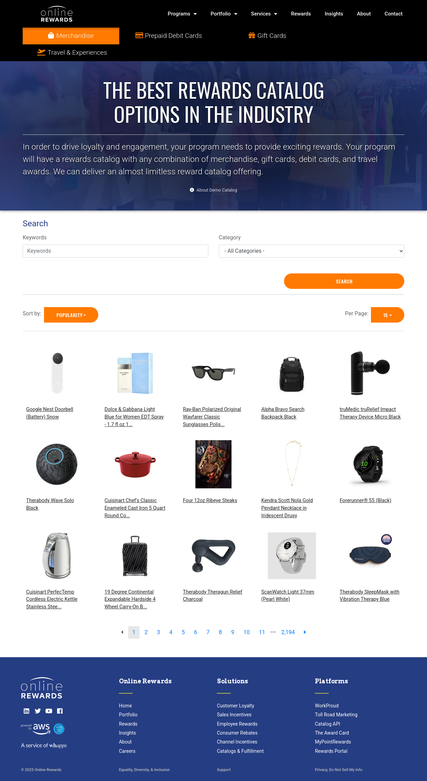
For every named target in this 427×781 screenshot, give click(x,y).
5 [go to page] (183, 615)
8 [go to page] (220, 615)
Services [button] (264, 14)
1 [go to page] (133, 615)
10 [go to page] (246, 615)
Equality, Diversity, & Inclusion (144, 753)
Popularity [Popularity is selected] (69, 298)
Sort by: (33, 296)
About (364, 14)
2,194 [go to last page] (288, 615)
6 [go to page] (195, 615)
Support (224, 753)
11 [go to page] (262, 615)
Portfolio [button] (223, 14)
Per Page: (358, 296)
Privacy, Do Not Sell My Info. (339, 753)
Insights (334, 14)
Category (230, 221)
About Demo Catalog (217, 173)
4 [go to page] (171, 615)
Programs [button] (182, 14)
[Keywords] (115, 234)
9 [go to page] (232, 615)
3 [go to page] (158, 615)
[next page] (305, 615)
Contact (393, 14)
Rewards (301, 14)
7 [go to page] (207, 615)
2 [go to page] (146, 615)
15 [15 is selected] (385, 298)
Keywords (35, 221)
